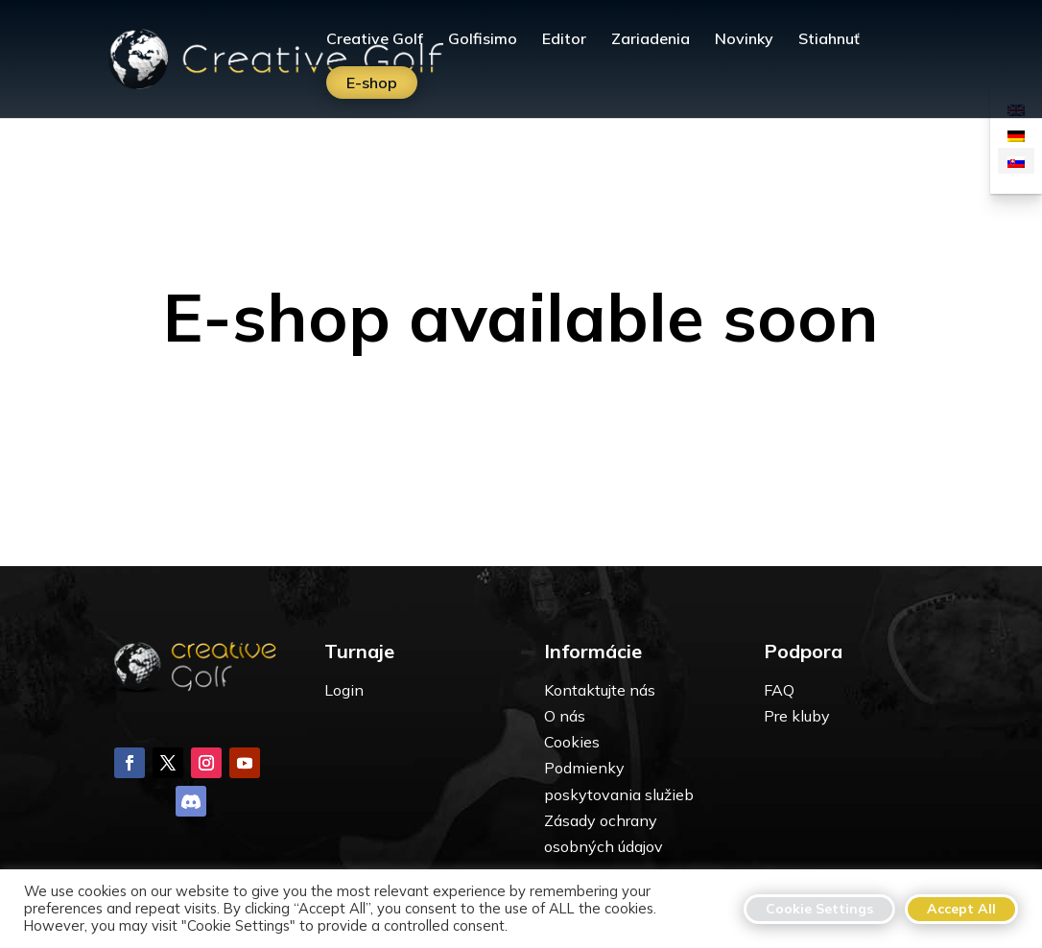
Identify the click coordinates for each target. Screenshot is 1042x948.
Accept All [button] (961, 908)
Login (344, 689)
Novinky (744, 40)
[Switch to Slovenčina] (1016, 161)
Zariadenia (650, 40)
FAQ (779, 689)
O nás (564, 715)
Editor (564, 40)
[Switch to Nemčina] (1016, 135)
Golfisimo (482, 40)
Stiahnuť (829, 40)
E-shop (371, 82)
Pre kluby (797, 715)
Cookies (572, 741)
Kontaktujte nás (599, 689)
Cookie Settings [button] (819, 908)
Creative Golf (374, 40)
